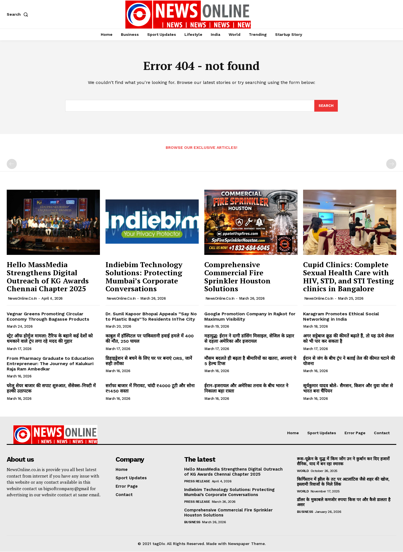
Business (192, 522)
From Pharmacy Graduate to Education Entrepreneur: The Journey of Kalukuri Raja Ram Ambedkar (50, 364)
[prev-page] (12, 164)
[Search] (326, 106)
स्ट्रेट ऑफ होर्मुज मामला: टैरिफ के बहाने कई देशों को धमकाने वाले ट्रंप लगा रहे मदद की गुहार (50, 338)
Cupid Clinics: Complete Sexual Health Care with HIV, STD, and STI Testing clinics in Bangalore (348, 277)
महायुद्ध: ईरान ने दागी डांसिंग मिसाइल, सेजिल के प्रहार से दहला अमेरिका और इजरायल (249, 338)
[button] (18, 14)
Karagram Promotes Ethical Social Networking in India (341, 316)
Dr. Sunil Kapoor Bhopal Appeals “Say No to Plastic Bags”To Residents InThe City (151, 316)
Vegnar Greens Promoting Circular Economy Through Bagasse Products (48, 316)
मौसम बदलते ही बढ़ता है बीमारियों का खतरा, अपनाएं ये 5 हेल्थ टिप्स (250, 361)
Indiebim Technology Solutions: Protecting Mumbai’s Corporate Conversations (144, 277)
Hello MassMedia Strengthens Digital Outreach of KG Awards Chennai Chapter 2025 (48, 277)
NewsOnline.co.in (22, 299)
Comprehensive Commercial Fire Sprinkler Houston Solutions (237, 277)
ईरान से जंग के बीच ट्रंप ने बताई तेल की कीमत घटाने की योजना (349, 361)
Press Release (197, 481)
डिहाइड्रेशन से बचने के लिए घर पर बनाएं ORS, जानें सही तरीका (149, 361)
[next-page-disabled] (391, 164)
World (303, 471)
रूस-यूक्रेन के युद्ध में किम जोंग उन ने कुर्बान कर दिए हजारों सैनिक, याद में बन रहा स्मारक (343, 462)
